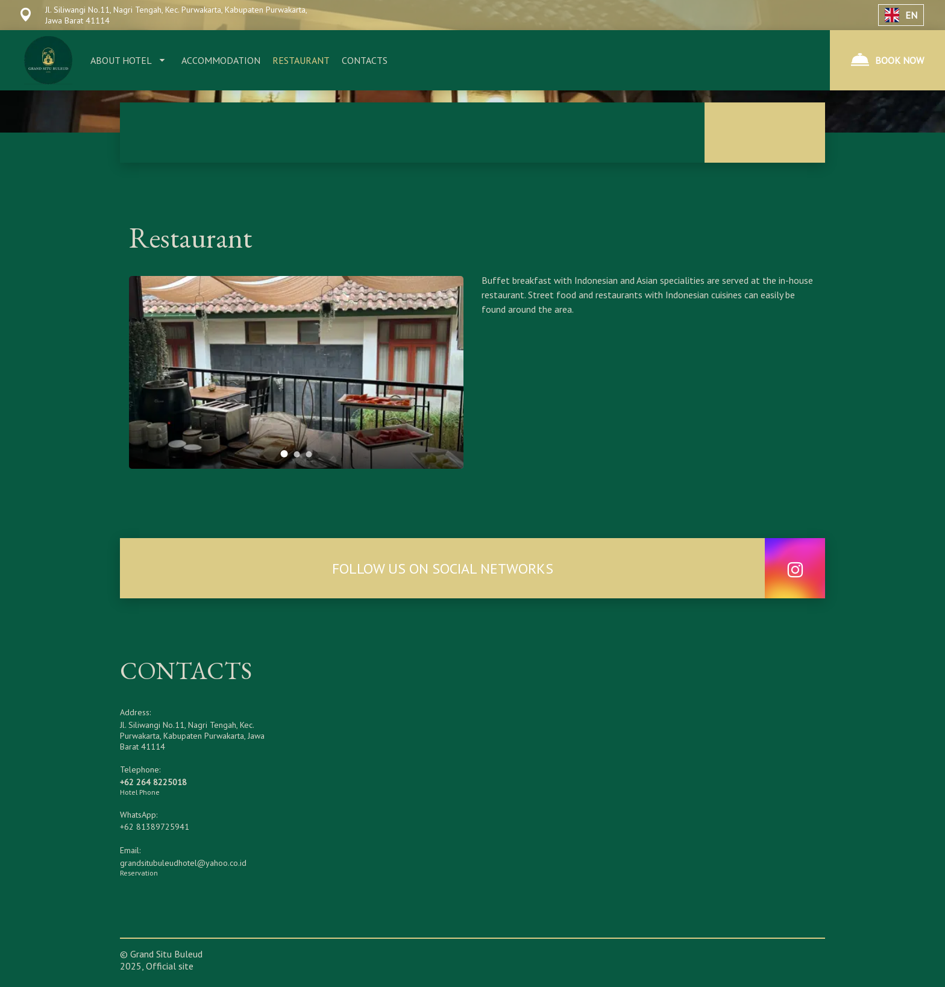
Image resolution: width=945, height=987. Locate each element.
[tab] (284, 453)
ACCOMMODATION (220, 60)
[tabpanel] (296, 372)
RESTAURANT (301, 60)
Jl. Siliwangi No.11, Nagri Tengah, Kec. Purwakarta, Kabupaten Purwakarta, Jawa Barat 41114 (192, 735)
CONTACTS (365, 60)
